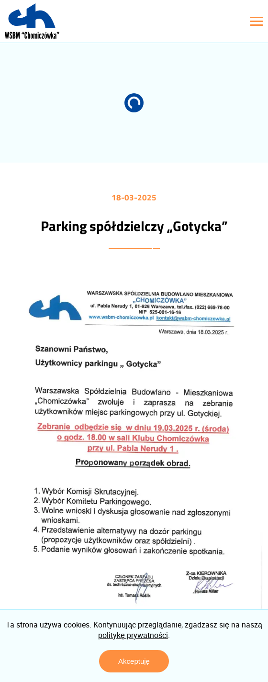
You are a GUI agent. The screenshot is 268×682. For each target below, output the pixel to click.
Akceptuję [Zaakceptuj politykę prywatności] (134, 661)
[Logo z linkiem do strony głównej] (32, 21)
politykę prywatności (133, 635)
